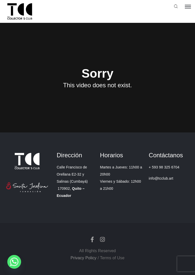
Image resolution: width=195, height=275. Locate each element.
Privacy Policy (83, 258)
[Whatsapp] (14, 262)
